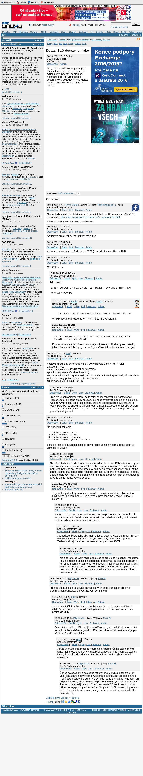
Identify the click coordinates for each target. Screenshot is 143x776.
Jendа (74, 302)
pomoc (78, 43)
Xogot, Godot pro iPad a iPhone (19, 188)
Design (5, 174)
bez (60, 43)
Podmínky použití (118, 714)
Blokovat (79, 210)
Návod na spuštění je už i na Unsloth (20, 306)
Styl (4, 35)
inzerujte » (38, 44)
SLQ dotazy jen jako (100, 40)
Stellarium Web (21, 113)
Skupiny (72, 32)
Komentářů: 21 (25, 238)
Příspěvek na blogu (11, 195)
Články (44, 32)
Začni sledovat (65, 193)
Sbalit (64, 210)
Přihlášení (123, 35)
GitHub (5, 111)
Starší (32, 383)
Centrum (14, 383)
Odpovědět (52, 64)
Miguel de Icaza (14, 205)
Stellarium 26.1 (10, 96)
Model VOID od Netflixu (14, 122)
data (65, 43)
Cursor (5, 322)
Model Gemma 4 (10, 270)
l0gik (73, 601)
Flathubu (32, 177)
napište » (38, 40)
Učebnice (54, 32)
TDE (5, 439)
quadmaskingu (9, 144)
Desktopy (83, 32)
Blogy (63, 32)
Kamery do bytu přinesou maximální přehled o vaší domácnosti (23, 485)
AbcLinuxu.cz (8, 2)
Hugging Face (19, 284)
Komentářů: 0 (15, 92)
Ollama (6, 284)
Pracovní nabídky (11, 44)
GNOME (7, 415)
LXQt (6, 427)
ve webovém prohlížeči (18, 179)
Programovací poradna (78, 40)
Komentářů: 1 (24, 118)
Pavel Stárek (72, 205)
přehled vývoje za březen (25, 231)
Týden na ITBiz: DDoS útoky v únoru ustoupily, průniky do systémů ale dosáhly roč (23, 473)
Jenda (99, 302)
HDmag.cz (33, 2)
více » (8, 89)
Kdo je (108, 32)
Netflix (31, 158)
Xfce (5, 444)
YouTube (7, 233)
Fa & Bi (101, 583)
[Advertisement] (83, 166)
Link (71, 210)
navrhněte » (37, 387)
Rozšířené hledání (119, 27)
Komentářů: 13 (26, 311)
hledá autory (48, 25)
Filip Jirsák (73, 583)
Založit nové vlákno (57, 702)
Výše (74, 278)
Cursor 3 (6, 315)
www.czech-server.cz (29, 714)
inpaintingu (7, 156)
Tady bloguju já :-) (106, 205)
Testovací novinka (14, 489)
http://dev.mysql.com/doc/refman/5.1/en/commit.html (90, 217)
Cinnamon (8, 404)
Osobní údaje (134, 714)
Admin (63, 64)
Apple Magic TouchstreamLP (20, 363)
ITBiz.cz (21, 2)
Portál (123, 32)
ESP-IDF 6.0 (8, 242)
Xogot (31, 198)
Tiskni (49, 706)
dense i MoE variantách (13, 292)
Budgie (7, 398)
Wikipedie (28, 108)
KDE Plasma (10, 421)
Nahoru (75, 702)
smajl (68, 356)
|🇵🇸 (3, 379)
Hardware (23, 32)
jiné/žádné (8, 450)
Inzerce (105, 714)
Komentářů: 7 (25, 163)
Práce (131, 32)
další (31, 284)
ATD (56, 43)
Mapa (139, 32)
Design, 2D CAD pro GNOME (17, 167)
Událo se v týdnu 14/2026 (18, 478)
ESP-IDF (6, 249)
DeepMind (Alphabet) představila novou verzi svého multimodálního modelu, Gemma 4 (21, 279)
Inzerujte (77, 25)
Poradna (6, 32)
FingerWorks (26, 348)
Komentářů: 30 (9, 460)
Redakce (96, 714)
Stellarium (17, 108)
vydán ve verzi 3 (24, 325)
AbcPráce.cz (47, 2)
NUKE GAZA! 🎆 (9, 163)
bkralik (5, 92)
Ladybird (17, 228)
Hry (91, 32)
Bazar (116, 32)
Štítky (50, 43)
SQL (84, 43)
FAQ (15, 32)
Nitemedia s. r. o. (63, 714)
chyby (71, 43)
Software (34, 32)
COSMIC (8, 409)
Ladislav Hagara (9, 118)
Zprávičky (7, 40)
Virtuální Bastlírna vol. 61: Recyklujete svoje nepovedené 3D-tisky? (22, 49)
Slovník (99, 32)
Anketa (6, 387)
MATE (6, 433)
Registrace (135, 35)
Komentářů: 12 (25, 184)
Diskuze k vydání (29, 372)
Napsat (24, 383)
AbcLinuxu (11, 467)
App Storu (22, 202)
